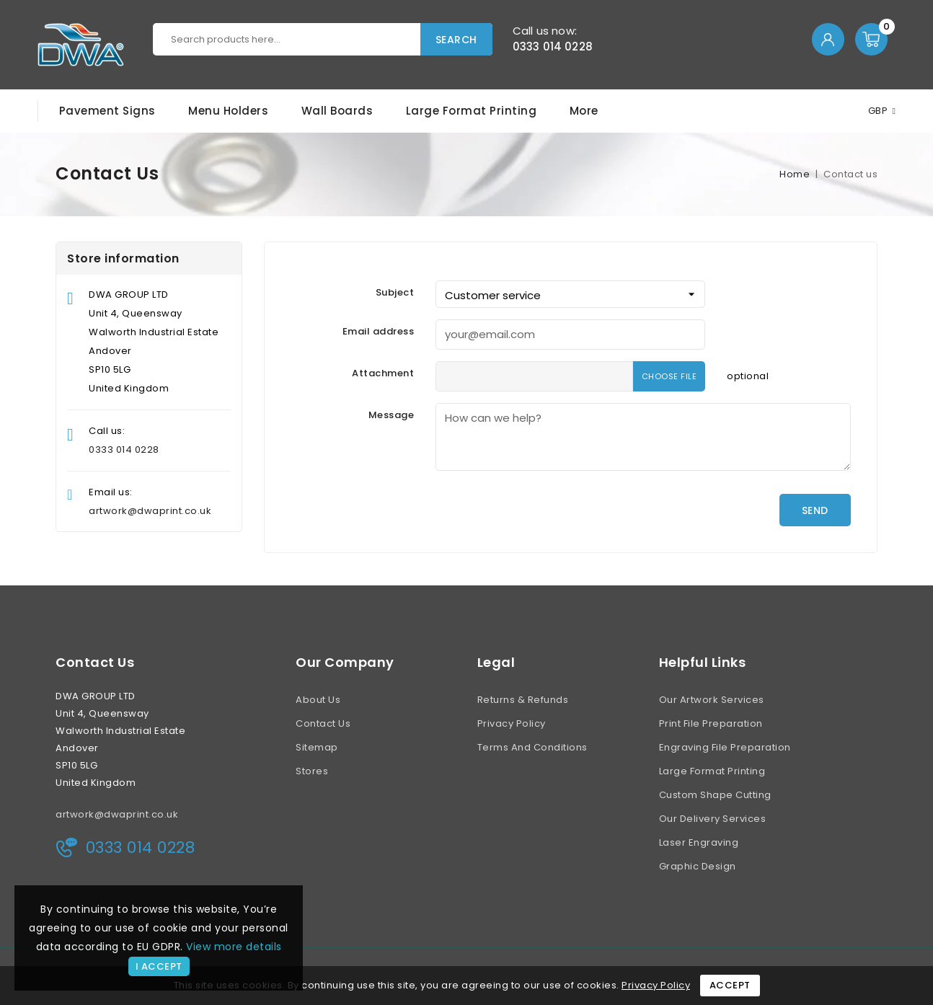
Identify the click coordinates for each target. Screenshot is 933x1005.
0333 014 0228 (553, 46)
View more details (234, 946)
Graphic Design (697, 866)
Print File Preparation (711, 723)
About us (318, 700)
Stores (312, 771)
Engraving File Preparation (725, 747)
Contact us (95, 662)
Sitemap (317, 747)
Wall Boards (337, 110)
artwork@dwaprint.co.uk (150, 511)
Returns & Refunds (523, 700)
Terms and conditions (532, 747)
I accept (159, 966)
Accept (730, 985)
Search (456, 39)
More (584, 110)
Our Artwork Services (711, 700)
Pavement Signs (107, 110)
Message (391, 415)
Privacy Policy (511, 723)
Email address (378, 331)
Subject (395, 292)
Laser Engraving (699, 842)
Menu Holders (228, 110)
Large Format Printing (471, 110)
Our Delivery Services (712, 818)
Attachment (383, 373)
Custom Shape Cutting (715, 795)
